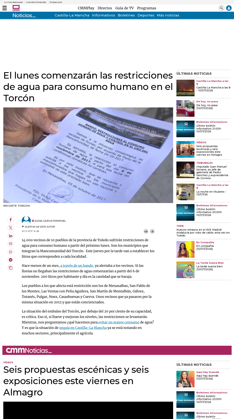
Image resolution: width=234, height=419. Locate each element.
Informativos (103, 15)
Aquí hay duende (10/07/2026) (207, 377)
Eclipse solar (56, 2)
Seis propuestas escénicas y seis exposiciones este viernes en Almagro (209, 151)
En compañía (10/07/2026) (205, 248)
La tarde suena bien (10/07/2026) (209, 268)
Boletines (126, 15)
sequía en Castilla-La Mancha (83, 328)
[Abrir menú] (4, 8)
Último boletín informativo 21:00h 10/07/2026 (208, 128)
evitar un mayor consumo (118, 322)
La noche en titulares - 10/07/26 (211, 193)
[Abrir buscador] (221, 8)
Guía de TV (125, 8)
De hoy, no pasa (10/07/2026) (207, 107)
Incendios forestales (36, 2)
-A (152, 231)
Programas (146, 8)
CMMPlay (87, 8)
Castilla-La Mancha (72, 15)
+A (145, 231)
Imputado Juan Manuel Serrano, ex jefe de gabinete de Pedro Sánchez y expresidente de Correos (212, 172)
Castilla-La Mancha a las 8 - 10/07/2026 (213, 89)
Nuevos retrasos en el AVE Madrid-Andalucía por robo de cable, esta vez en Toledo (203, 232)
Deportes (145, 15)
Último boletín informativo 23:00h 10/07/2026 (209, 399)
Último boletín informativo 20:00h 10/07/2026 (209, 212)
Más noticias (168, 15)
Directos (106, 8)
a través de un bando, (77, 265)
